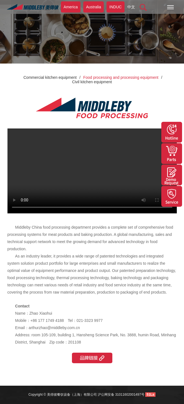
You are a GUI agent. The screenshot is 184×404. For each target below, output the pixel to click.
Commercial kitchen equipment (50, 77)
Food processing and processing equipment (121, 77)
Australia (93, 7)
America (71, 7)
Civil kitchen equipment (92, 82)
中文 (131, 7)
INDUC (115, 7)
